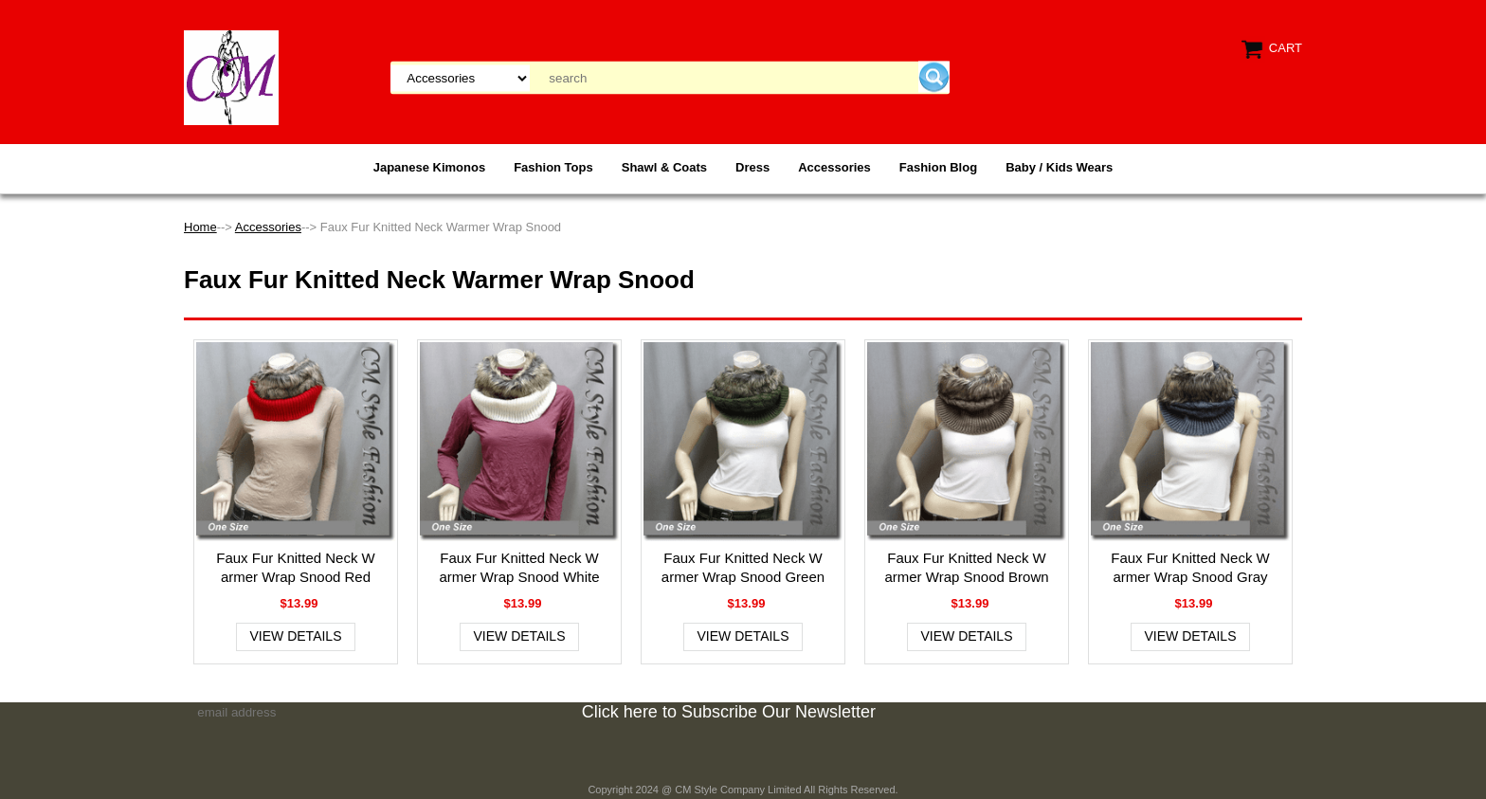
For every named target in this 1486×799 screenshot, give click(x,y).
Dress (752, 167)
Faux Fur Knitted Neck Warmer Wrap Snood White (520, 567)
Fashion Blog (938, 167)
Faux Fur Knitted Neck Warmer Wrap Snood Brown (966, 567)
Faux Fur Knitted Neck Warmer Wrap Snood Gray (1190, 567)
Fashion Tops (553, 167)
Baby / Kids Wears (1059, 167)
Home (200, 227)
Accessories (834, 167)
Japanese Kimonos (429, 167)
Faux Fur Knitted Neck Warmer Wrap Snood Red (295, 567)
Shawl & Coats (664, 167)
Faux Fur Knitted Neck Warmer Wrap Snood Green (743, 567)
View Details (296, 636)
